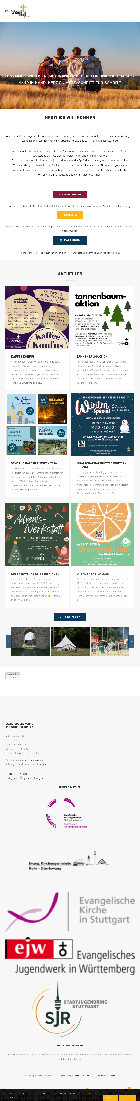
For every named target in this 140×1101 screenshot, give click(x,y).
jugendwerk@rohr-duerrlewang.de (29, 764)
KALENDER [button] (70, 240)
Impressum (79, 1075)
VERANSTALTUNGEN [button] (70, 194)
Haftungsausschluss (94, 1075)
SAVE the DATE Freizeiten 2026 (34, 463)
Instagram (11, 778)
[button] (133, 11)
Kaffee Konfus (23, 356)
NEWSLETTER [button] (70, 215)
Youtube (24, 773)
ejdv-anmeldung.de (31, 778)
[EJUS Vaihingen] (17, 11)
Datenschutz (109, 1075)
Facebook (10, 773)
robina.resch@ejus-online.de (28, 752)
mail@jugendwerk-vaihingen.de (26, 759)
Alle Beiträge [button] (70, 617)
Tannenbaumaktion (92, 356)
